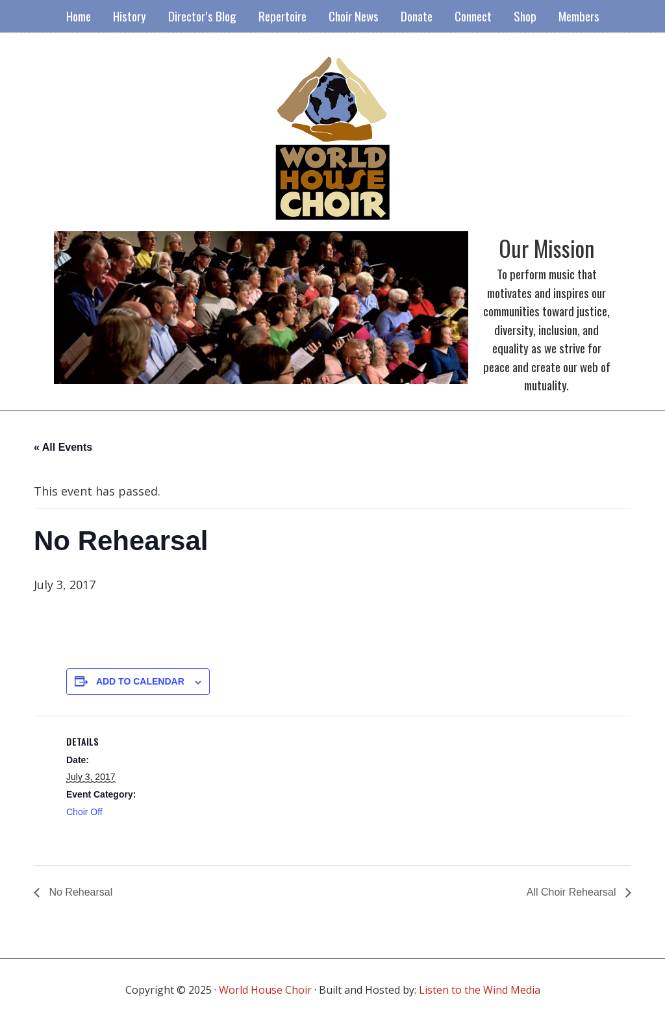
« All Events (63, 447)
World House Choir (265, 990)
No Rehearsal (79, 892)
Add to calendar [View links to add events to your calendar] (140, 681)
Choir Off (84, 812)
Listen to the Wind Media (479, 990)
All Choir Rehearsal (573, 892)
